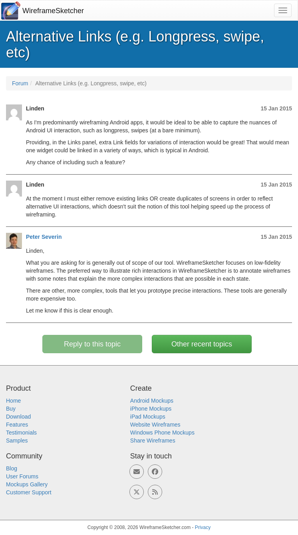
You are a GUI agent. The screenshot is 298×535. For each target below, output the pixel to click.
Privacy (203, 527)
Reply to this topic (92, 344)
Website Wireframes (155, 424)
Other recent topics (201, 344)
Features (17, 424)
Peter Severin (44, 237)
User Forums (22, 476)
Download (18, 416)
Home (13, 400)
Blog (11, 468)
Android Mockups (151, 400)
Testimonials (21, 432)
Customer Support (29, 492)
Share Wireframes (152, 440)
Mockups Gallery (27, 484)
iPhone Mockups (151, 408)
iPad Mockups (147, 416)
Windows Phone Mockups (162, 432)
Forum (20, 83)
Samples (17, 440)
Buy (11, 408)
